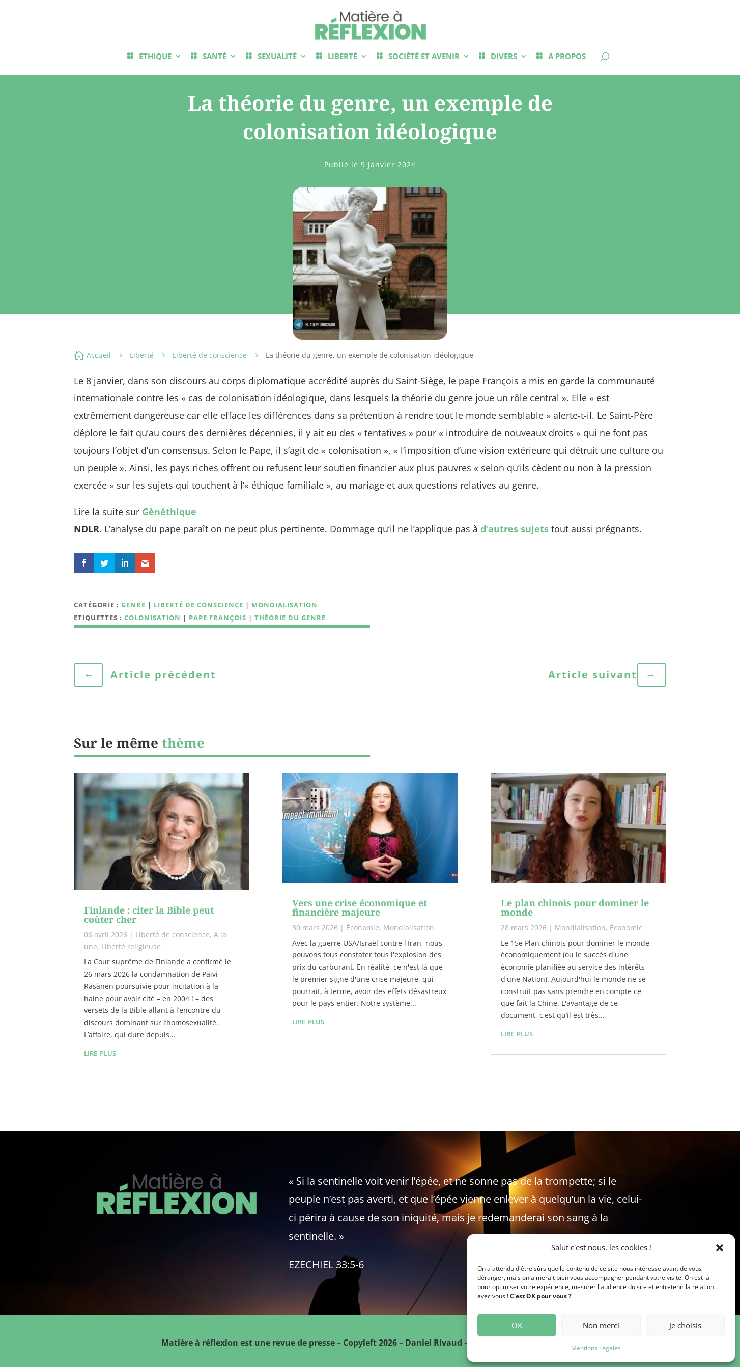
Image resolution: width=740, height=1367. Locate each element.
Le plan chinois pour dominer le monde (575, 907)
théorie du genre (290, 617)
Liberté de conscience (210, 355)
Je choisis (685, 1325)
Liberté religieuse (131, 946)
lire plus (100, 1052)
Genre (133, 604)
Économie (362, 927)
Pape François (217, 617)
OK (516, 1325)
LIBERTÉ (342, 56)
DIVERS (504, 56)
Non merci (601, 1325)
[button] (720, 1248)
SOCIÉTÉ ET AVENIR (424, 56)
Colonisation (152, 617)
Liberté (142, 355)
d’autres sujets (514, 529)
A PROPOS (567, 56)
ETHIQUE (155, 56)
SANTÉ (214, 56)
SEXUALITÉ (277, 56)
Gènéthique (169, 511)
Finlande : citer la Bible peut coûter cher (149, 914)
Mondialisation (284, 604)
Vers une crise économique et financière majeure (359, 907)
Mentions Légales (596, 1348)
